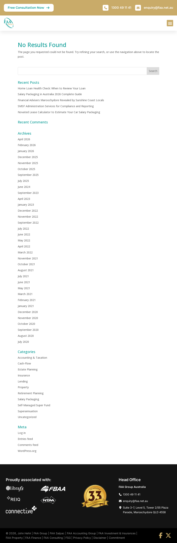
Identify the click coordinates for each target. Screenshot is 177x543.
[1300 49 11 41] (105, 8)
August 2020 (26, 336)
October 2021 (26, 264)
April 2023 (24, 199)
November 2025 (28, 163)
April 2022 (24, 246)
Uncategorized (27, 417)
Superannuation (28, 411)
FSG (68, 537)
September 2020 (28, 330)
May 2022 (24, 240)
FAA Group (40, 533)
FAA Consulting (53, 537)
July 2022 (23, 228)
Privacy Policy (82, 537)
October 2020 (26, 324)
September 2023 (28, 193)
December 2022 (28, 210)
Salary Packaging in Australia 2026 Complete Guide (50, 94)
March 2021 (25, 294)
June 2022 (24, 234)
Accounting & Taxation (32, 357)
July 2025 (23, 181)
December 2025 (28, 157)
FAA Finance (33, 537)
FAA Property (14, 537)
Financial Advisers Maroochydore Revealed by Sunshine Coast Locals (61, 100)
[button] (170, 23)
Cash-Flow (24, 363)
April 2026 (24, 139)
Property (23, 387)
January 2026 (26, 151)
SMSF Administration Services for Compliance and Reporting (56, 106)
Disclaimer (99, 537)
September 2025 (28, 175)
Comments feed (28, 445)
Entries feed (25, 439)
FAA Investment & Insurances (117, 533)
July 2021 (23, 276)
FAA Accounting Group (81, 533)
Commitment (117, 537)
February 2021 (27, 300)
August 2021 (26, 270)
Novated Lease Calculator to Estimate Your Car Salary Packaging (59, 112)
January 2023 (26, 204)
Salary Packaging (28, 399)
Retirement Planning (31, 393)
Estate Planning (28, 369)
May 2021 (24, 288)
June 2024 (24, 187)
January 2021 (26, 306)
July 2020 (23, 342)
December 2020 (28, 312)
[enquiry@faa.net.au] (138, 8)
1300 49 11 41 (121, 7)
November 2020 (28, 318)
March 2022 (25, 252)
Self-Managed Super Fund (34, 405)
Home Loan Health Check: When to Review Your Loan (52, 88)
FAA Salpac (57, 533)
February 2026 (27, 145)
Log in (22, 433)
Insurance (24, 375)
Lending (23, 381)
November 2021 (28, 258)
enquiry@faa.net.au (158, 7)
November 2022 (28, 216)
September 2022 (28, 222)
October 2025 (26, 169)
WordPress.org (27, 451)
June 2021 (24, 282)
